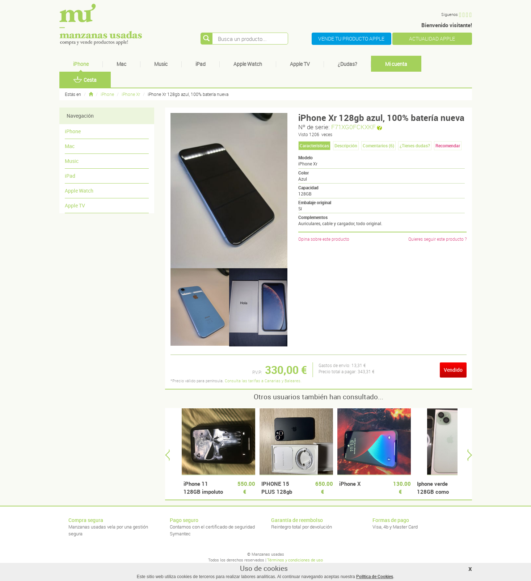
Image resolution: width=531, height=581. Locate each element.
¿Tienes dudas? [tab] (415, 145)
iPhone (81, 63)
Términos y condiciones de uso (295, 560)
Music (161, 63)
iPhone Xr (131, 94)
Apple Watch (247, 63)
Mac (121, 63)
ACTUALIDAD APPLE (432, 38)
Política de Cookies (374, 576)
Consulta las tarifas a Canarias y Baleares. (263, 380)
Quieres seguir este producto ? (437, 239)
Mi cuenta (396, 63)
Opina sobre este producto (323, 239)
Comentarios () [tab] (378, 145)
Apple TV (300, 63)
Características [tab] (314, 145)
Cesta (85, 79)
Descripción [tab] (345, 145)
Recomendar (447, 145)
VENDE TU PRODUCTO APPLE (351, 38)
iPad (200, 63)
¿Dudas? (347, 63)
